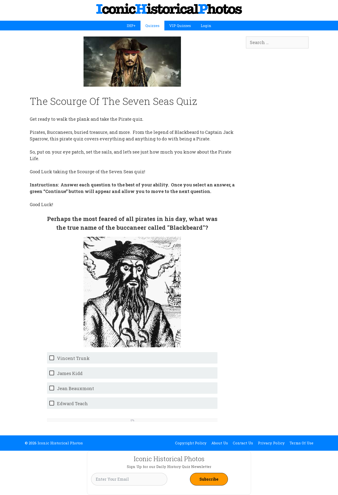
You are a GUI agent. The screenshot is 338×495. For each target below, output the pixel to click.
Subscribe (208, 479)
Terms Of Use (301, 442)
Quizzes (152, 25)
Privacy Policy (271, 442)
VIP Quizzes (180, 25)
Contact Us (243, 442)
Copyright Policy (191, 442)
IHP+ (131, 25)
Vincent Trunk (73, 358)
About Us (219, 442)
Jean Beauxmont (75, 388)
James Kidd (70, 373)
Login (206, 25)
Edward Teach (72, 403)
